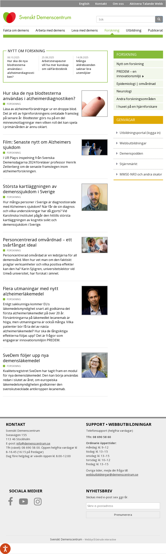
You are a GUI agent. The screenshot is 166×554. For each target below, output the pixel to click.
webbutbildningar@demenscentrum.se (112, 474)
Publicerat (155, 30)
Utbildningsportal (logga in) (140, 133)
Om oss (118, 4)
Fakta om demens (16, 30)
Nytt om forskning (26, 50)
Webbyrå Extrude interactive (100, 539)
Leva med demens (85, 30)
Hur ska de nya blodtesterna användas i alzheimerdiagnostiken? (20, 69)
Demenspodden (131, 153)
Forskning (112, 30)
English (84, 4)
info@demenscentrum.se (33, 443)
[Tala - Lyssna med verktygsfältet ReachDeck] (5, 548)
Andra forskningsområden (136, 99)
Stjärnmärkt (128, 164)
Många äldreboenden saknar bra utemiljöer (85, 67)
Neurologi (124, 91)
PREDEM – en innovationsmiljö (128, 73)
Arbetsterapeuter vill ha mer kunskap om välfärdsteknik (55, 65)
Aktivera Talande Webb (146, 4)
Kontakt (101, 4)
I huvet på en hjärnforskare (136, 106)
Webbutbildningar (133, 143)
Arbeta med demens (50, 30)
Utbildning (133, 30)
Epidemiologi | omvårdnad (136, 84)
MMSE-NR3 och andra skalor (141, 174)
